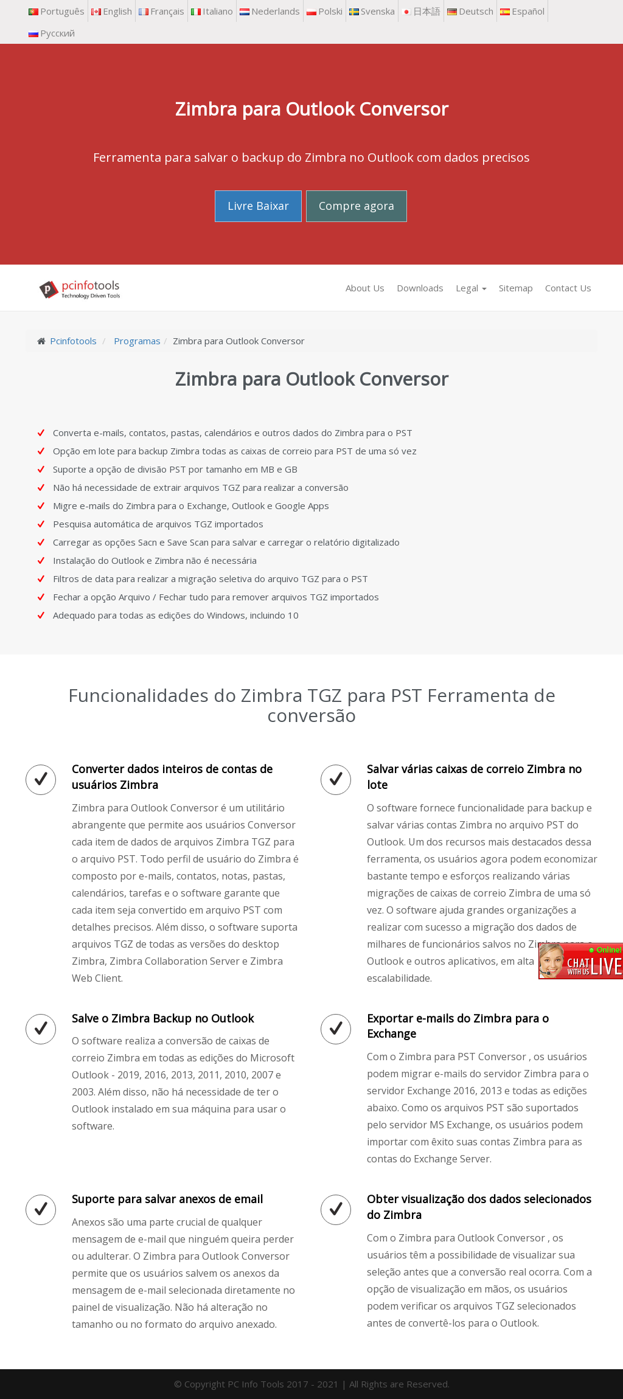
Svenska (372, 11)
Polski (325, 11)
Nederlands (270, 11)
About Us (365, 288)
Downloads (420, 288)
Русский (52, 33)
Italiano (212, 11)
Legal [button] (471, 288)
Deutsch (470, 11)
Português (57, 11)
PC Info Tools (256, 1384)
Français (161, 11)
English (111, 11)
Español (522, 11)
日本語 (421, 11)
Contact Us (568, 288)
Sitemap (516, 288)
